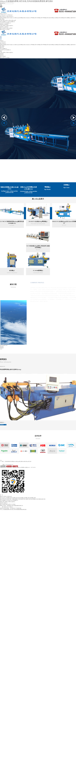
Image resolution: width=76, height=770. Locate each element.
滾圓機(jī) (68, 17)
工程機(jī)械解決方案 (15, 499)
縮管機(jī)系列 (63, 17)
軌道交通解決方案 (34, 499)
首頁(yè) (1, 40)
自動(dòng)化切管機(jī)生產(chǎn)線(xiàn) (22, 17)
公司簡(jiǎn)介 (3, 41)
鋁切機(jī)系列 (57, 17)
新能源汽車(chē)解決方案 (25, 499)
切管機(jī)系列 (40, 17)
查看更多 (33, 314)
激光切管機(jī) (51, 17)
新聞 (1, 501)
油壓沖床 (72, 17)
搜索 (1, 4)
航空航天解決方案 (7, 499)
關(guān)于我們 (3, 496)
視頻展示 (2, 55)
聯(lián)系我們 (3, 504)
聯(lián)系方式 (3, 29)
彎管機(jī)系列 (34, 17)
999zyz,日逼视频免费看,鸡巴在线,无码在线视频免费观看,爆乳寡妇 (26, 1)
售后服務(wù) (8, 23)
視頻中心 (6, 503)
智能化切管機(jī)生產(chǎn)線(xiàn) (7, 17)
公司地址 (8, 29)
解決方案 (2, 47)
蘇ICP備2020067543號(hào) (7, 506)
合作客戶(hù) (2, 23)
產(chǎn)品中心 (3, 497)
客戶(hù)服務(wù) (3, 500)
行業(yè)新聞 (2, 25)
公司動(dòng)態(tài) (9, 25)
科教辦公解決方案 (41, 499)
